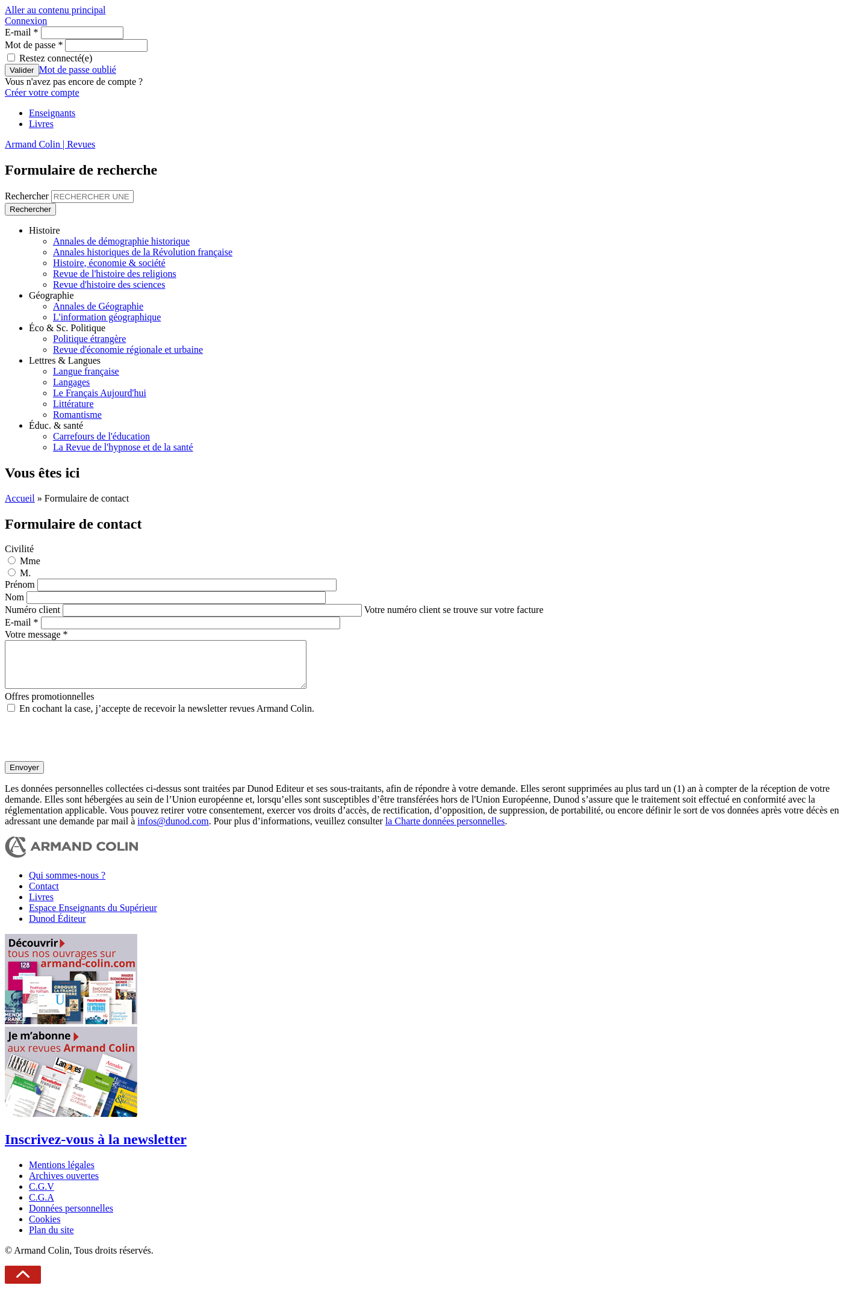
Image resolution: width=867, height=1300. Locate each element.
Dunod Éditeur (57, 927)
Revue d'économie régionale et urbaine (128, 349)
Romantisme (77, 414)
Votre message (36, 634)
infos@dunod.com (172, 830)
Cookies (44, 1228)
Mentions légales (62, 1174)
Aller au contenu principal (55, 10)
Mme (30, 561)
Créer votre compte (42, 92)
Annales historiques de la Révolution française (142, 252)
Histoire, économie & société (109, 263)
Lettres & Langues (65, 360)
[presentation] (96, 746)
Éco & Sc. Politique (67, 328)
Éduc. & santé (56, 425)
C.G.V (41, 1195)
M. (25, 573)
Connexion (26, 21)
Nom (15, 597)
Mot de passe (34, 45)
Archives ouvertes (64, 1185)
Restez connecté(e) (55, 58)
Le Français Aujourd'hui (99, 393)
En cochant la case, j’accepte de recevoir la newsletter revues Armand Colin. (166, 717)
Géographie (51, 295)
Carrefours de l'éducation (101, 436)
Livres (41, 124)
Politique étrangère (89, 339)
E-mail (22, 32)
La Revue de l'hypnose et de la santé (123, 447)
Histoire (44, 230)
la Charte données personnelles (445, 830)
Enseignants (52, 113)
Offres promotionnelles (50, 705)
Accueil (20, 498)
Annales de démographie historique (121, 241)
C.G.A (41, 1206)
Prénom (21, 584)
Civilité (19, 549)
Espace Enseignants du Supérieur (93, 917)
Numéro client (34, 610)
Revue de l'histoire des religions (114, 274)
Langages (71, 382)
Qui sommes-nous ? (67, 884)
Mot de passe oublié (77, 69)
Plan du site (51, 1239)
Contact (44, 895)
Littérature (73, 404)
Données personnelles (71, 1217)
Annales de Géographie (98, 306)
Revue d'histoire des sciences (109, 284)
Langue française (86, 371)
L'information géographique (107, 317)
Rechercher (28, 196)
